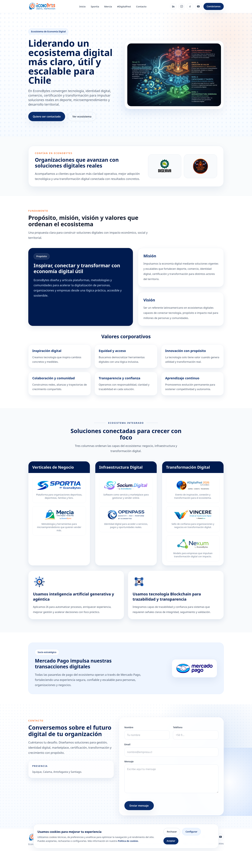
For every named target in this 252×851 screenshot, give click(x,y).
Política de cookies (128, 840)
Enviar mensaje (139, 805)
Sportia (95, 6)
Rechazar (172, 831)
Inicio (82, 6)
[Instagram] (181, 6)
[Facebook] (190, 6)
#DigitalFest (124, 6)
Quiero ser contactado (47, 116)
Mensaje (129, 761)
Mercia (108, 6)
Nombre (128, 727)
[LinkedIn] (173, 6)
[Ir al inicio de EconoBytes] (42, 6)
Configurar (191, 831)
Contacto (141, 6)
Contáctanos (214, 6)
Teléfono (177, 727)
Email (127, 744)
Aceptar (171, 840)
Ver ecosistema (81, 116)
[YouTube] (198, 6)
